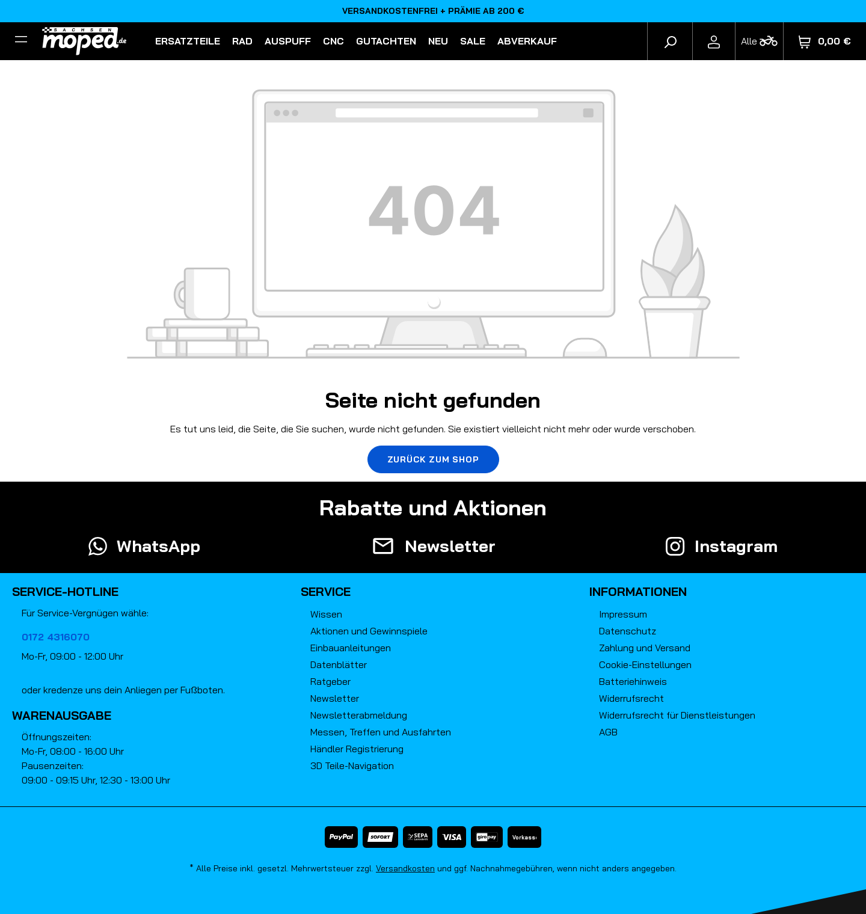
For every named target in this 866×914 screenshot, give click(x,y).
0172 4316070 (56, 637)
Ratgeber (330, 681)
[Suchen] (670, 41)
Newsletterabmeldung (358, 715)
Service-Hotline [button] (65, 591)
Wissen (326, 614)
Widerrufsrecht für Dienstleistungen (677, 715)
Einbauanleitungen (350, 648)
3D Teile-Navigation (352, 765)
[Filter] (21, 41)
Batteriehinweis (633, 681)
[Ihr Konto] (714, 41)
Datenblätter (338, 664)
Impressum (623, 614)
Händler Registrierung (357, 749)
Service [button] (326, 591)
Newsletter (334, 698)
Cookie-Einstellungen (645, 664)
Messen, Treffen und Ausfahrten (380, 732)
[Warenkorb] (825, 41)
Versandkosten (405, 868)
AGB (608, 732)
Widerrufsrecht (631, 698)
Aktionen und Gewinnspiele (369, 631)
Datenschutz (627, 631)
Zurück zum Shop (433, 459)
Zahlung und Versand (644, 648)
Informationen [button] (638, 591)
